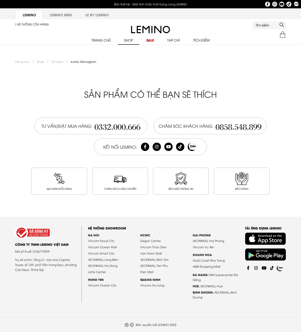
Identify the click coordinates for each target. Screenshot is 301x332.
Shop (40, 61)
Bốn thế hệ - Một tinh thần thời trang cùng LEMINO (150, 4)
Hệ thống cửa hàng (32, 24)
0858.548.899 (238, 126)
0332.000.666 (117, 126)
